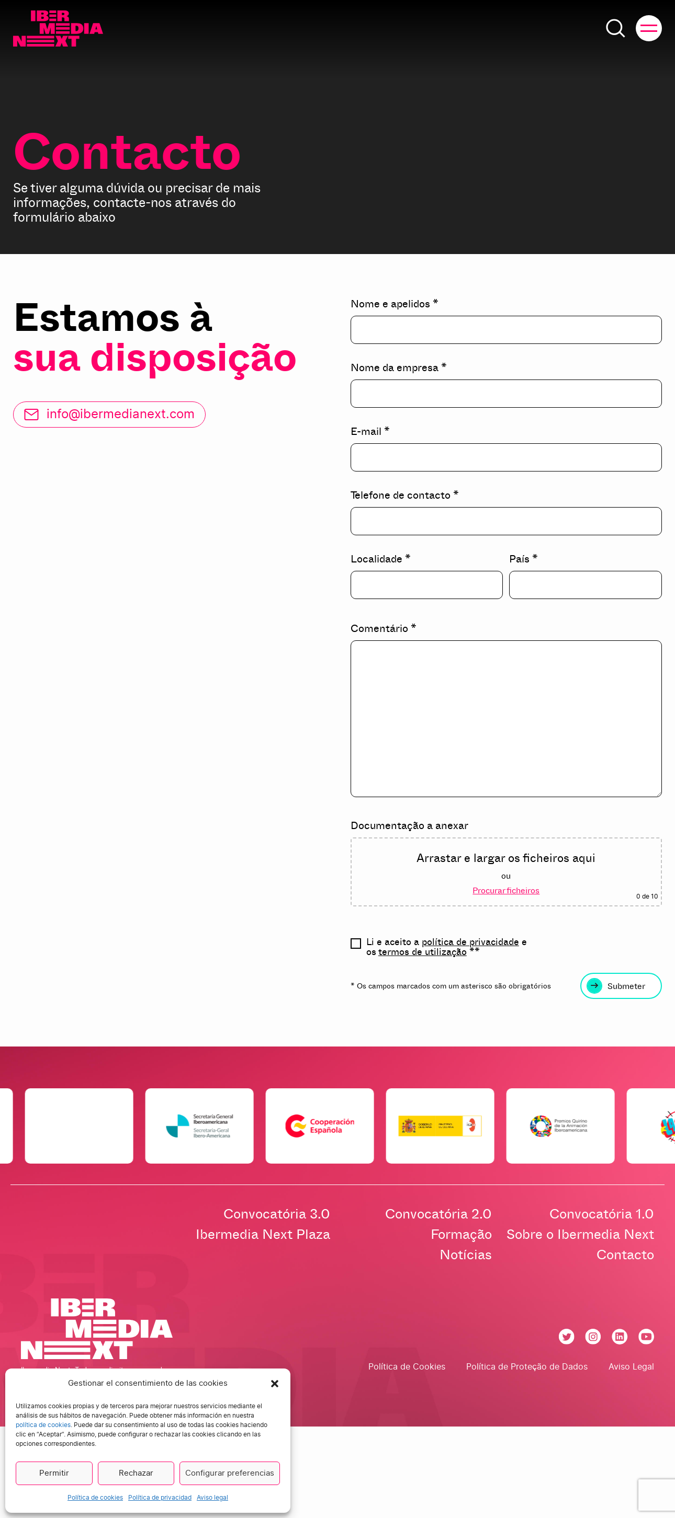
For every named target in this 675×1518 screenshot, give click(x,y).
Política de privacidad (160, 1497)
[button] (274, 1383)
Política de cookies (95, 1497)
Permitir (54, 1473)
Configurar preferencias (229, 1473)
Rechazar (136, 1473)
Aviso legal (212, 1497)
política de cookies (43, 1425)
